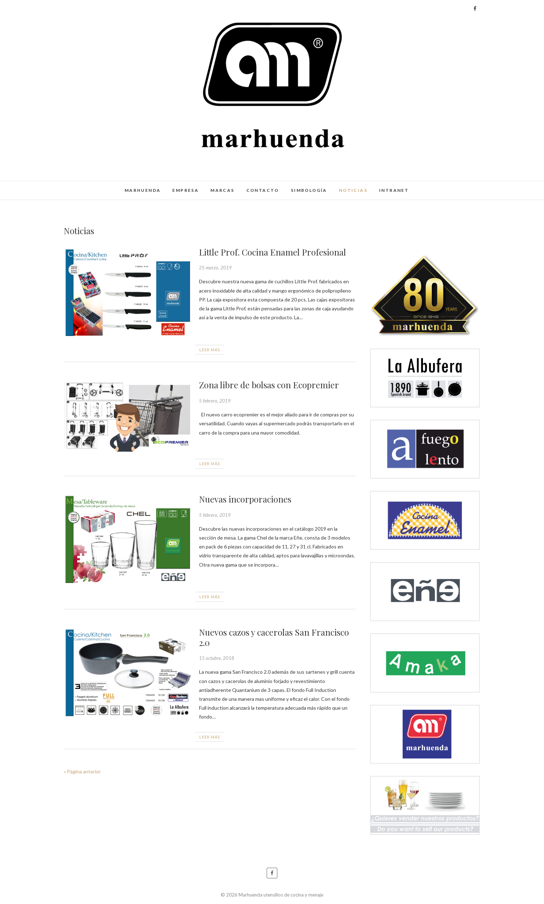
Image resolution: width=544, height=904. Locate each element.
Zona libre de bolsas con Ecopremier (269, 384)
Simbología (309, 190)
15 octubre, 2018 (216, 658)
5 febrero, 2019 (215, 401)
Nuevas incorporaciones (245, 499)
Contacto (262, 190)
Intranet (394, 190)
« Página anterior (82, 771)
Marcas (222, 190)
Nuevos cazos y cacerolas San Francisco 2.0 (274, 637)
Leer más (209, 349)
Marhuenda (143, 190)
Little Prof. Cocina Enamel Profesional (272, 252)
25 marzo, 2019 (215, 267)
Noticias (353, 190)
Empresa (185, 190)
